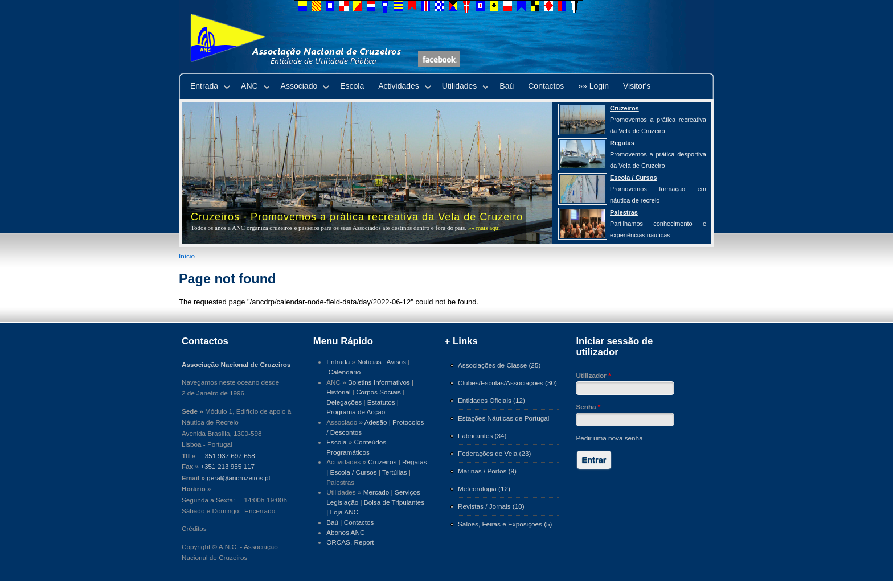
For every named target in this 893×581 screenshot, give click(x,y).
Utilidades (459, 85)
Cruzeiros (382, 461)
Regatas (414, 461)
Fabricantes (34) (482, 435)
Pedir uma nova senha (609, 438)
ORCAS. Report (350, 542)
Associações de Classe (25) (499, 365)
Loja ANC (344, 512)
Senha (588, 406)
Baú (506, 85)
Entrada (204, 85)
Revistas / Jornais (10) (491, 506)
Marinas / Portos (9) (487, 471)
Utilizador (593, 375)
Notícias (369, 361)
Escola (352, 85)
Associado (299, 85)
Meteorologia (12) (484, 488)
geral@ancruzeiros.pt (239, 477)
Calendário (345, 372)
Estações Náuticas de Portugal (503, 418)
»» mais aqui (484, 227)
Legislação (342, 502)
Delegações (344, 402)
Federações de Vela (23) (494, 453)
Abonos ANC (345, 532)
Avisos (396, 361)
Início (187, 255)
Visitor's (636, 85)
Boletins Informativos (379, 382)
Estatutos (381, 402)
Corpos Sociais (378, 391)
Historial (338, 391)
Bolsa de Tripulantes (394, 502)
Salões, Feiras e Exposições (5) (505, 524)
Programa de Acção (355, 411)
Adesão (375, 422)
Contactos (546, 85)
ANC (249, 85)
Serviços (407, 492)
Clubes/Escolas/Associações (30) (507, 382)
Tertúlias (394, 472)
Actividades (398, 85)
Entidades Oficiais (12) (491, 400)
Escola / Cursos (353, 472)
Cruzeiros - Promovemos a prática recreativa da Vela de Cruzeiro (357, 216)
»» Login (593, 85)
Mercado (376, 492)
